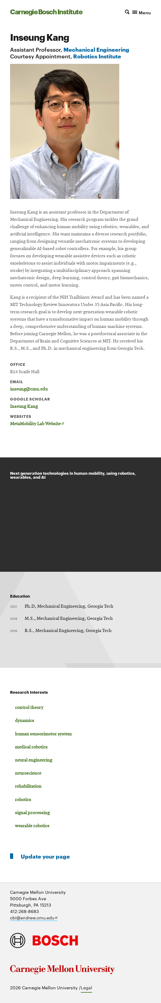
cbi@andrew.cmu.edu (33, 917)
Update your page (45, 856)
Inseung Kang (24, 406)
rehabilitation (28, 786)
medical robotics (31, 747)
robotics (23, 799)
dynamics (24, 720)
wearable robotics (32, 826)
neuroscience (28, 773)
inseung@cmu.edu (29, 389)
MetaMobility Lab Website (37, 424)
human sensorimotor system (43, 734)
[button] (133, 11)
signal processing (32, 812)
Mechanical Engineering (96, 49)
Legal (86, 987)
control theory (29, 707)
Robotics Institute (97, 56)
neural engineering (33, 760)
